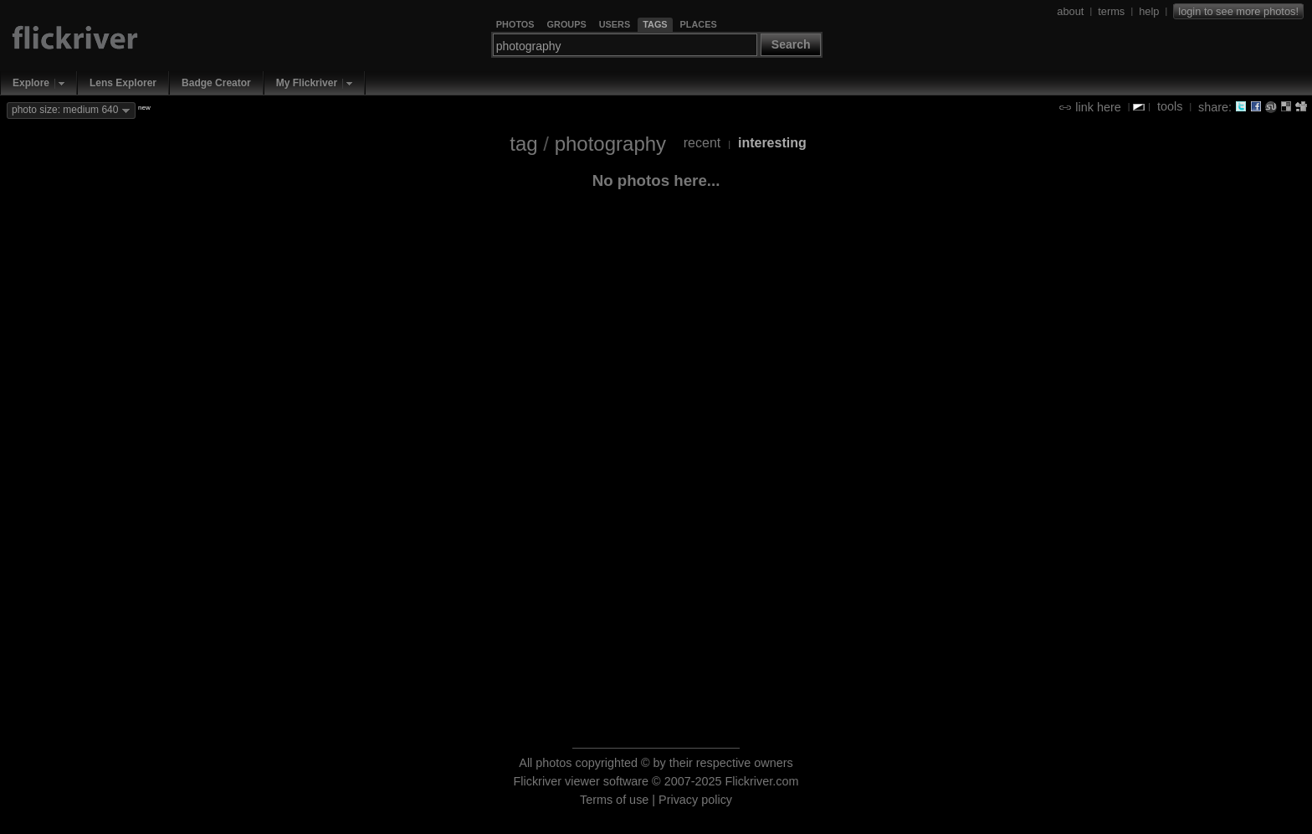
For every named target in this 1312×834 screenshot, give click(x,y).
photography (610, 143)
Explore (31, 83)
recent (702, 143)
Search (791, 44)
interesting (772, 143)
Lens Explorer (123, 83)
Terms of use (614, 799)
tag (523, 143)
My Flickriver (306, 83)
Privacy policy (695, 799)
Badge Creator (216, 83)
